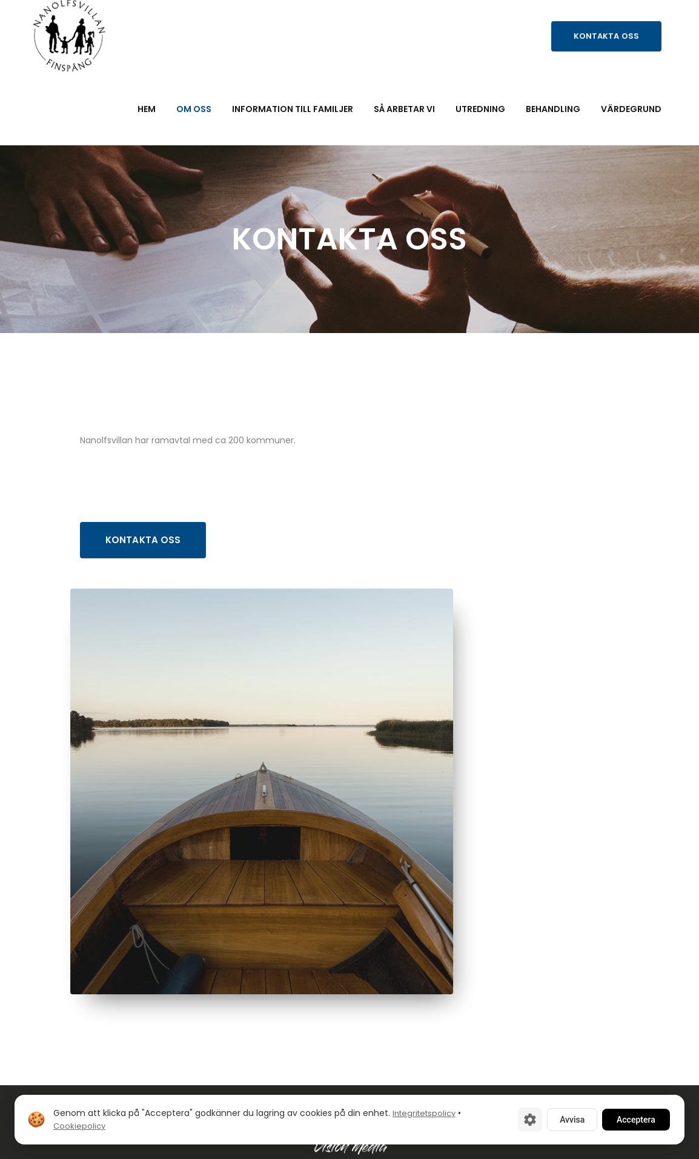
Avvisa (572, 1119)
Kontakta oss (606, 36)
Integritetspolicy (424, 1113)
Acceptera (636, 1119)
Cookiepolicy (79, 1126)
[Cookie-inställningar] (530, 1120)
